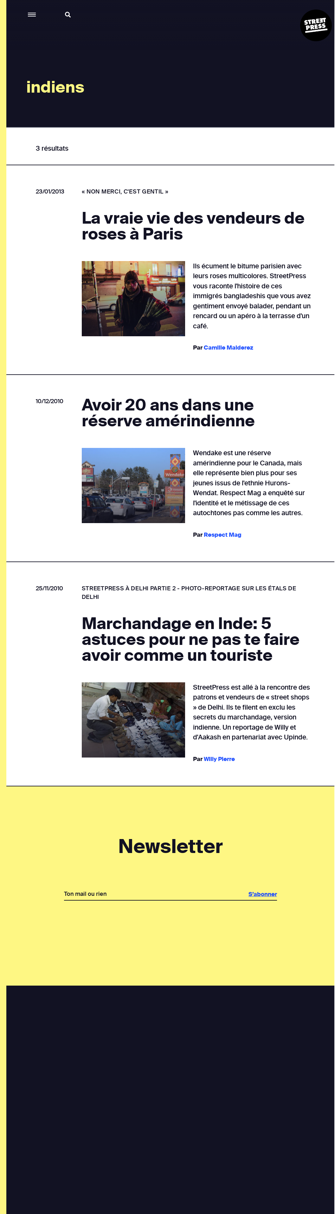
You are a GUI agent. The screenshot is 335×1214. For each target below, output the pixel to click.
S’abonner (262, 894)
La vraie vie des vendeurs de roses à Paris (192, 226)
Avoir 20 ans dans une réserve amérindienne (167, 413)
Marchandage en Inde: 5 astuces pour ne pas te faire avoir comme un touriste (190, 639)
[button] (32, 15)
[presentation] (170, 922)
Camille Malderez (228, 347)
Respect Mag (222, 534)
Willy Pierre (219, 759)
